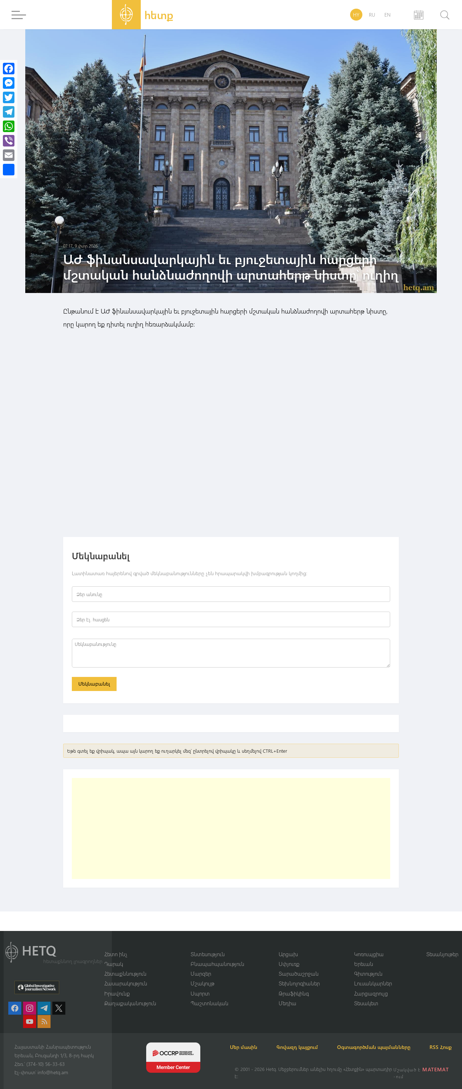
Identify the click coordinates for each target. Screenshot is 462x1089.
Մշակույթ (202, 974)
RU (372, 14)
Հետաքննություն (125, 964)
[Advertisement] (231, 829)
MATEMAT (436, 1069)
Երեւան (363, 954)
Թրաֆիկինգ (294, 984)
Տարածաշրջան (299, 964)
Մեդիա (287, 994)
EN (387, 14)
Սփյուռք (289, 954)
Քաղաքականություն (130, 994)
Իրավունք (117, 984)
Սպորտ (200, 984)
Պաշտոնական (209, 994)
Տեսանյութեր (442, 944)
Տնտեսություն (208, 944)
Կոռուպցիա (369, 944)
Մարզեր (201, 964)
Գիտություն (368, 964)
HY (356, 14)
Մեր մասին (248, 1038)
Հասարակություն (125, 974)
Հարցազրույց (371, 984)
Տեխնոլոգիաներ (299, 974)
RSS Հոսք (246, 1047)
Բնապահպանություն (217, 954)
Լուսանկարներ (373, 974)
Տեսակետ (366, 994)
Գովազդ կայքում (306, 1038)
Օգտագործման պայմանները (386, 1038)
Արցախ (288, 944)
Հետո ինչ (115, 944)
